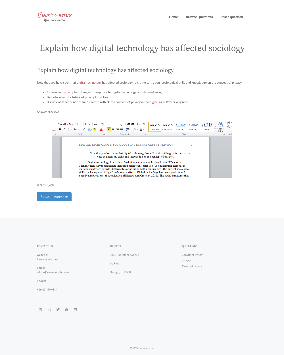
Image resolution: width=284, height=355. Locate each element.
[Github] (75, 309)
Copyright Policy (192, 255)
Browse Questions (199, 17)
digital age (156, 102)
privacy (68, 92)
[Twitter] (58, 309)
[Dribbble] (40, 309)
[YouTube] (66, 309)
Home (173, 17)
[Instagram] (49, 309)
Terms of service (192, 266)
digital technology (89, 82)
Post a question (232, 17)
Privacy (186, 260)
